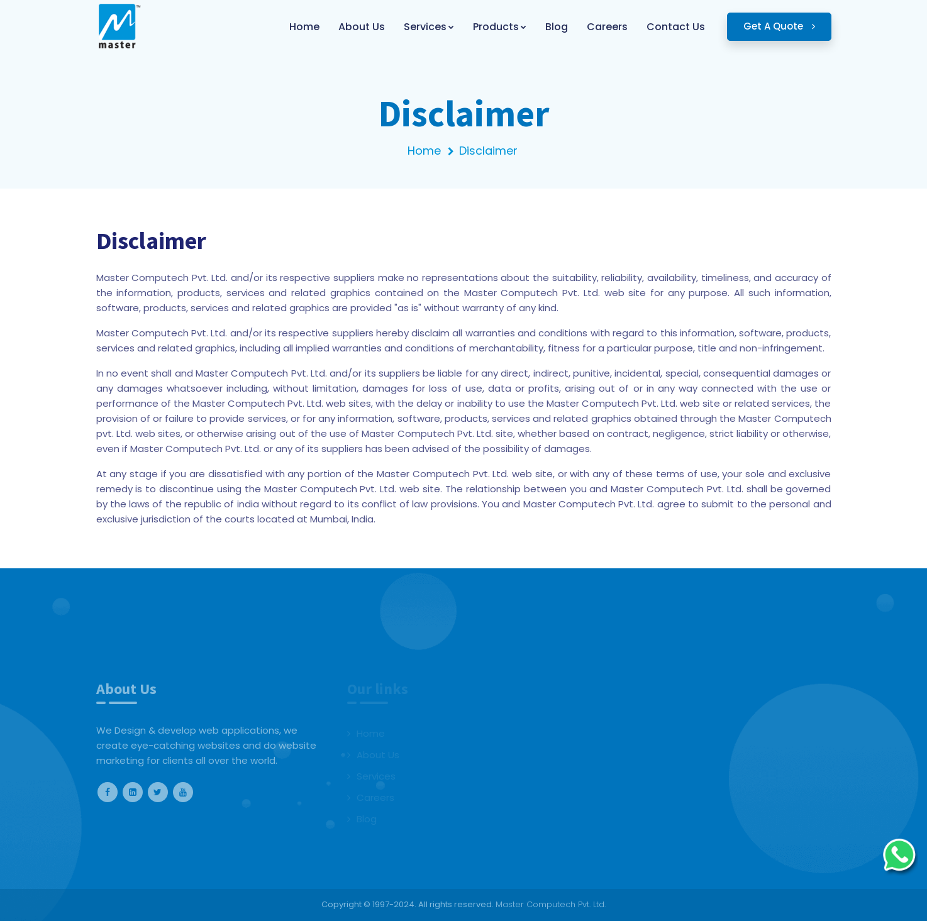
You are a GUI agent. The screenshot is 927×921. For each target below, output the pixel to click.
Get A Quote (779, 26)
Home (424, 150)
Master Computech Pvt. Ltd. (551, 904)
